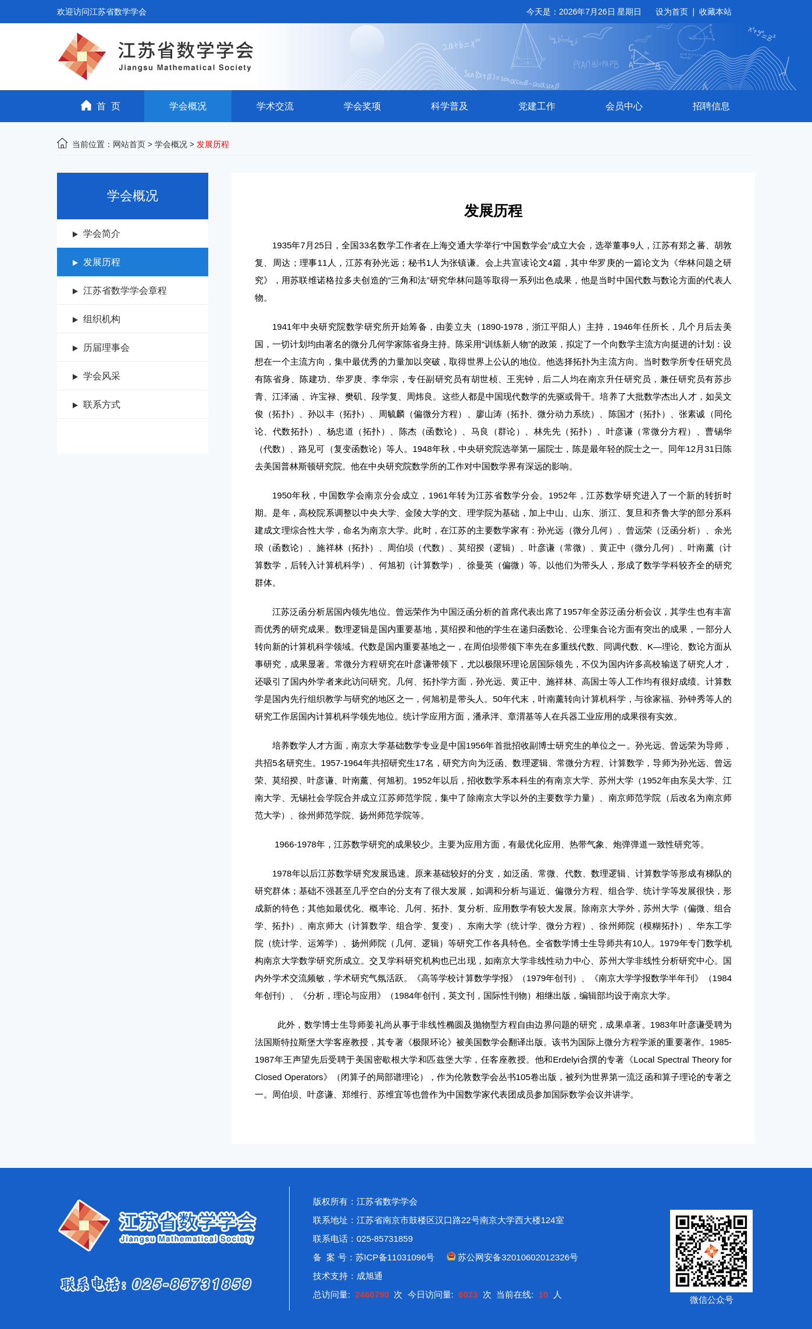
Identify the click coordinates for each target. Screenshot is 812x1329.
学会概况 (187, 106)
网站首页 (129, 144)
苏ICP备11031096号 (395, 1257)
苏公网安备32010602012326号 (518, 1257)
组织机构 (101, 319)
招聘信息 (711, 106)
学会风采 (101, 376)
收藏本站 (715, 11)
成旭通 (370, 1276)
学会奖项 (362, 106)
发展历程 (101, 262)
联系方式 (101, 404)
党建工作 (536, 106)
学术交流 (275, 106)
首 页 (100, 105)
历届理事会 (106, 347)
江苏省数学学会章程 (125, 290)
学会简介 (101, 233)
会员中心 (624, 106)
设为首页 (672, 11)
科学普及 (449, 106)
